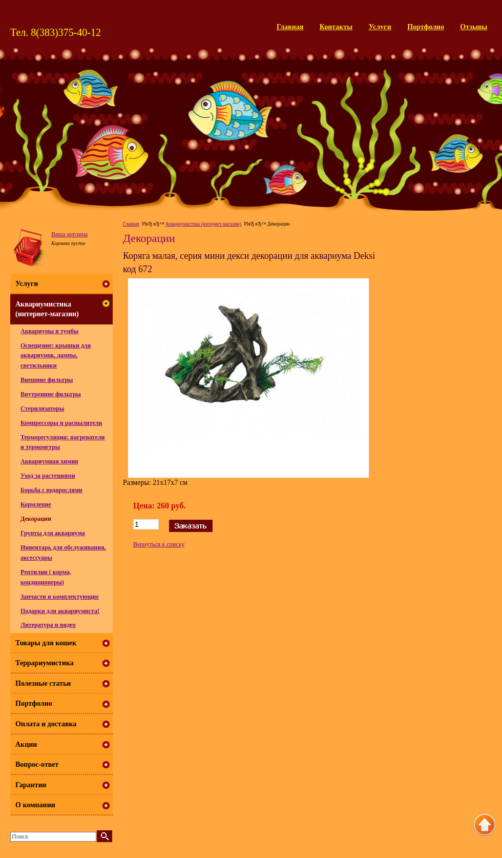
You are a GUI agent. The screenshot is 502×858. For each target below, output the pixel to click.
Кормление (35, 504)
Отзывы (473, 27)
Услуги (380, 27)
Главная (290, 27)
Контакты (336, 27)
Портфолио (425, 27)
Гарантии (31, 785)
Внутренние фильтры (50, 394)
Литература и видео (48, 624)
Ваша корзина (69, 234)
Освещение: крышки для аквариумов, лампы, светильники (55, 355)
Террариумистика (44, 663)
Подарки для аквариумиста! (59, 611)
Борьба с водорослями (51, 490)
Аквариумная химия (49, 461)
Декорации (35, 518)
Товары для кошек (45, 643)
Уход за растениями (47, 475)
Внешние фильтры (46, 379)
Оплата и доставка (45, 724)
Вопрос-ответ (36, 764)
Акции (26, 744)
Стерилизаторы (42, 408)
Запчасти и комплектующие (59, 596)
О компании (35, 805)
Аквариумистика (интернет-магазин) (203, 224)
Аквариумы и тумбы (49, 331)
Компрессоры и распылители (61, 422)
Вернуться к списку (158, 544)
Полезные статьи (43, 683)
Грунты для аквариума (52, 533)
